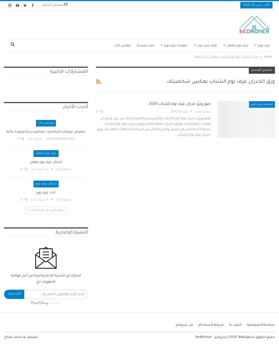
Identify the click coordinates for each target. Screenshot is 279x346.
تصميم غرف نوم (262, 104)
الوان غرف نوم (207, 45)
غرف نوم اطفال (237, 45)
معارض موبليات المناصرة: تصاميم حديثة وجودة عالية (46, 132)
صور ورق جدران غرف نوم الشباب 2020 (180, 104)
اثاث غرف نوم (46, 193)
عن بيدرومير (184, 325)
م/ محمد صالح (15, 337)
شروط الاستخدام (211, 325)
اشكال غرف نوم (46, 184)
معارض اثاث (123, 45)
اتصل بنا (235, 325)
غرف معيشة (145, 45)
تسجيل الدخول (54, 5)
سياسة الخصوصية (261, 325)
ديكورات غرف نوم (176, 45)
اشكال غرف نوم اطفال (46, 162)
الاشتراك (14, 294)
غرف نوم (264, 45)
